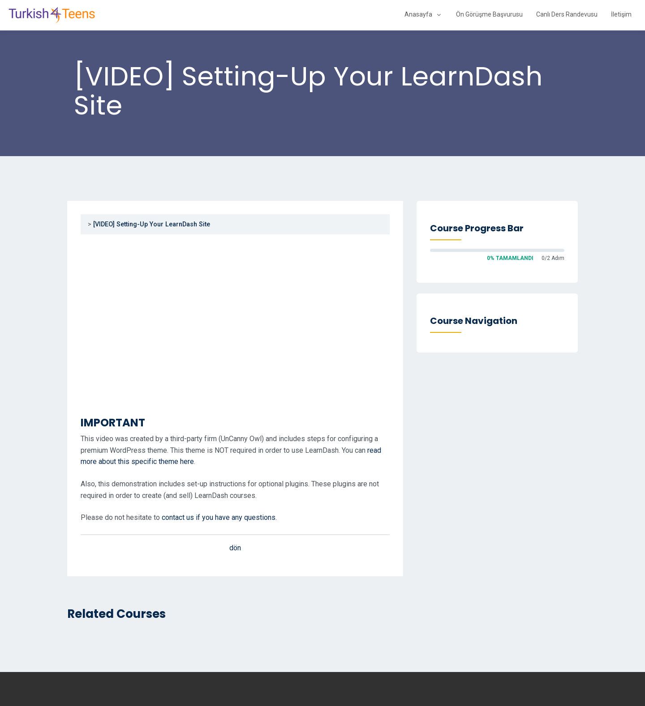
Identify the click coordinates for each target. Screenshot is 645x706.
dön (235, 548)
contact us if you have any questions (218, 517)
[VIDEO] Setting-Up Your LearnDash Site (151, 224)
